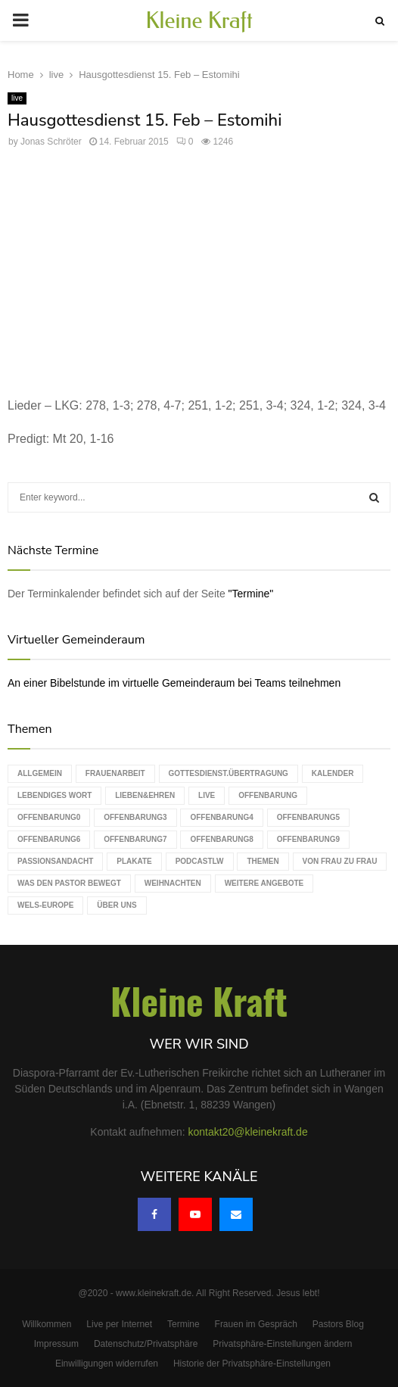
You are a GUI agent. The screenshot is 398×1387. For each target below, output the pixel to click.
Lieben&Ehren (145, 795)
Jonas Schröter (51, 141)
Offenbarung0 (48, 817)
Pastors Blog (338, 1324)
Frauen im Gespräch (256, 1324)
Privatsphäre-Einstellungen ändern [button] (282, 1344)
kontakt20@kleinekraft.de (248, 1132)
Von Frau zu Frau (340, 861)
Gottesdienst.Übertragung (228, 773)
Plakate (134, 861)
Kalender (333, 773)
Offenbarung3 (135, 817)
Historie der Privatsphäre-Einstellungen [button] (252, 1363)
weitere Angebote (264, 883)
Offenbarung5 (308, 817)
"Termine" (251, 594)
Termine (183, 1324)
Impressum (56, 1344)
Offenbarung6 (48, 839)
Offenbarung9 (308, 839)
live (17, 98)
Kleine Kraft (199, 20)
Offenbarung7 (135, 839)
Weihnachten (173, 883)
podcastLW (200, 861)
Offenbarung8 (221, 839)
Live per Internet (119, 1324)
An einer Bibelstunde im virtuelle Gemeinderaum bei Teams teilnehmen (174, 683)
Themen (262, 861)
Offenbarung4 (221, 817)
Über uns (116, 905)
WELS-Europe (45, 905)
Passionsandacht (55, 861)
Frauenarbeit (115, 773)
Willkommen (46, 1324)
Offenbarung (267, 795)
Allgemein (39, 773)
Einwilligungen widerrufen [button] (106, 1363)
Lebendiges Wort (54, 795)
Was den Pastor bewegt (69, 883)
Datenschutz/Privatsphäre (145, 1344)
